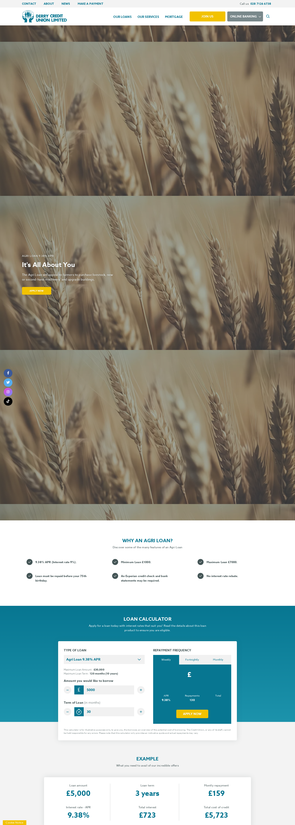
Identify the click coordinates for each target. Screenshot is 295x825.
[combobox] (104, 659)
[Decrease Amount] (68, 689)
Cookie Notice (14, 822)
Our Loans (122, 17)
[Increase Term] (140, 712)
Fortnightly (192, 660)
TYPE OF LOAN (75, 650)
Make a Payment (90, 4)
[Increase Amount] (140, 689)
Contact (29, 4)
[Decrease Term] (68, 712)
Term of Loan (82, 703)
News (66, 4)
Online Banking (243, 16)
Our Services (148, 17)
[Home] (44, 16)
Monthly (218, 660)
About (49, 4)
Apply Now (38, 291)
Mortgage (174, 17)
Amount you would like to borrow (88, 681)
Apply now (192, 714)
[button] (268, 16)
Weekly (166, 660)
